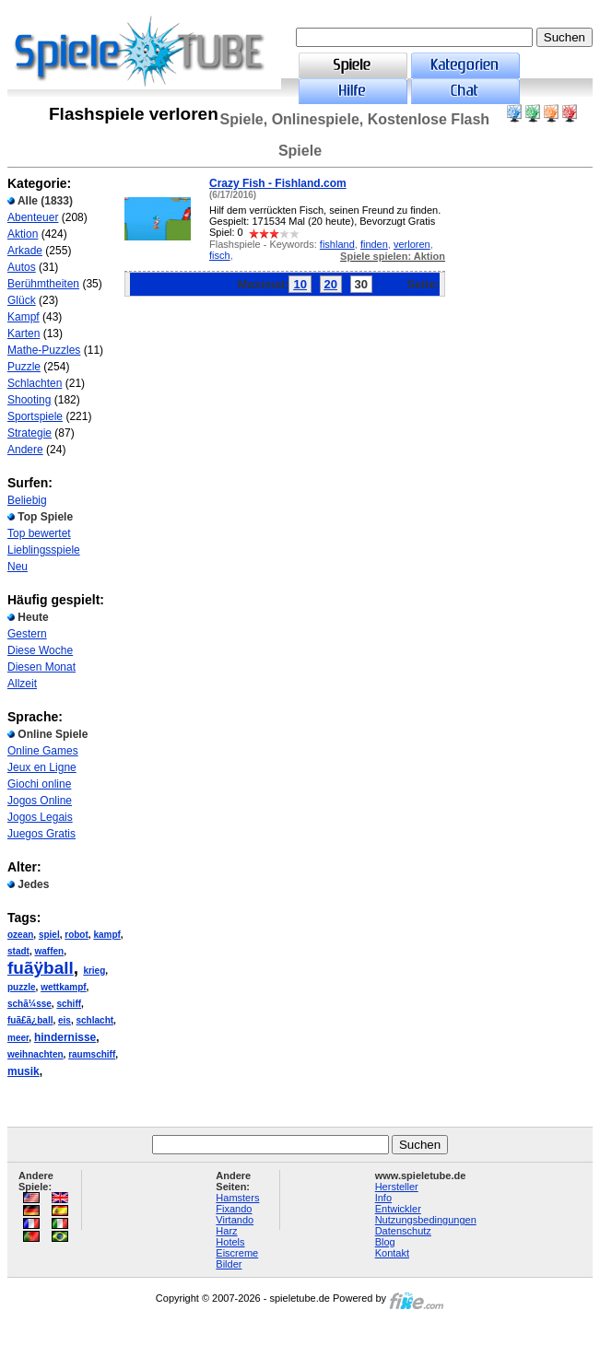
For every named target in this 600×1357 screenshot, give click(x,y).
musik (23, 1071)
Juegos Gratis (41, 833)
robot (76, 935)
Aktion (22, 234)
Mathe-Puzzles (43, 350)
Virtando (234, 1219)
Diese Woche (40, 650)
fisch (219, 255)
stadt (18, 951)
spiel (49, 935)
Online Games (42, 750)
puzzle (21, 987)
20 (330, 284)
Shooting (29, 399)
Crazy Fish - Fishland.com (278, 183)
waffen (49, 951)
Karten (23, 333)
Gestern (27, 633)
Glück (21, 300)
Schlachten (34, 383)
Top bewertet (39, 533)
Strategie (29, 433)
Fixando (234, 1208)
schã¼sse (29, 1004)
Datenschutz (403, 1230)
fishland (337, 244)
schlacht (95, 1020)
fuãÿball (40, 967)
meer (18, 1038)
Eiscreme (237, 1252)
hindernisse (65, 1037)
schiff (68, 1004)
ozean (20, 935)
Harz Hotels (230, 1236)
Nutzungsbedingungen (425, 1219)
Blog (385, 1241)
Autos (21, 267)
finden (374, 244)
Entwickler (398, 1208)
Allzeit (22, 683)
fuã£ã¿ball (30, 1020)
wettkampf (63, 987)
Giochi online (39, 784)
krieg (94, 970)
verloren (412, 244)
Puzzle (24, 366)
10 (299, 284)
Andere (25, 449)
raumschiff (91, 1054)
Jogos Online (39, 800)
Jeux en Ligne (41, 767)
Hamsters (237, 1197)
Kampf (23, 316)
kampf (106, 935)
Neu (17, 566)
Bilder (228, 1263)
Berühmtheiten (43, 283)
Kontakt (392, 1252)
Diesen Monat (41, 667)
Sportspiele (35, 416)
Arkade (24, 250)
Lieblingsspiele (43, 550)
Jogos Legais (40, 817)
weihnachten (35, 1054)
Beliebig (27, 500)
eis (64, 1020)
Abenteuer (32, 217)
